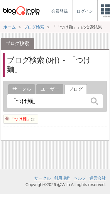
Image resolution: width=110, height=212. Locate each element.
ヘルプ (80, 178)
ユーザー (49, 89)
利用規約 (62, 178)
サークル (21, 89)
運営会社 (97, 178)
